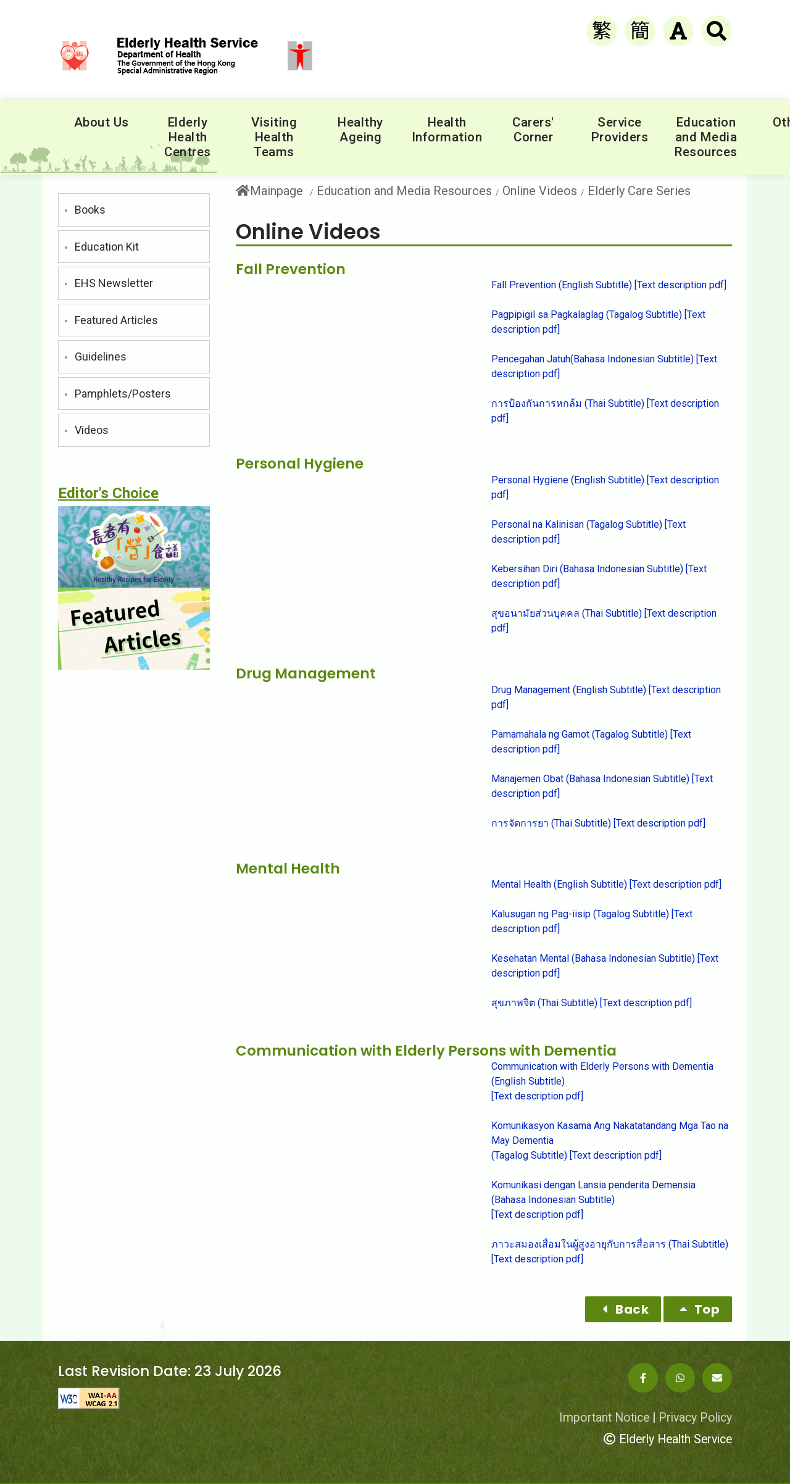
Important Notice (604, 1418)
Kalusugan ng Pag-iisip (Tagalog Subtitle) (580, 914)
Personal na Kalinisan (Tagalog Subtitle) (576, 524)
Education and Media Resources (404, 191)
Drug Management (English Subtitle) (568, 690)
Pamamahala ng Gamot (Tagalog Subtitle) (579, 734)
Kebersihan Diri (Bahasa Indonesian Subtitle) (587, 569)
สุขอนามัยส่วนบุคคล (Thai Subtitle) (566, 613)
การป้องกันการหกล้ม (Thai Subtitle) (567, 403)
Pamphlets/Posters (123, 393)
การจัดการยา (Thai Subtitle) (551, 823)
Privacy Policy (695, 1418)
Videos (92, 429)
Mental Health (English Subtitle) (559, 884)
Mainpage (269, 191)
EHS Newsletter (114, 283)
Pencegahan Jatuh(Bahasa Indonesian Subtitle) (592, 359)
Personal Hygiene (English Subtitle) (567, 480)
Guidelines (101, 356)
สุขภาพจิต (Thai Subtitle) (544, 1003)
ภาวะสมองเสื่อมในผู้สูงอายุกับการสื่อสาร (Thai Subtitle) (609, 1244)
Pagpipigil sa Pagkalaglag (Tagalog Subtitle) (586, 314)
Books (90, 209)
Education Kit (107, 246)
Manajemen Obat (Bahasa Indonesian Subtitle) (590, 779)
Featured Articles (116, 320)
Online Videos (539, 191)
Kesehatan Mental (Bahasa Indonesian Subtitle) (593, 958)
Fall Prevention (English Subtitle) (561, 285)
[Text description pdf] (680, 285)
